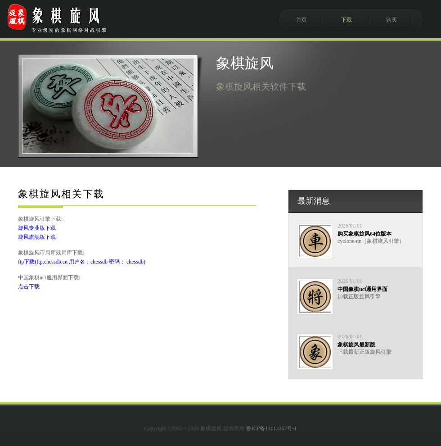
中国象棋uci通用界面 (362, 289)
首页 (301, 20)
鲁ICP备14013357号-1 (271, 428)
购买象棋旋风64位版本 (365, 234)
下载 (346, 20)
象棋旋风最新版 (356, 344)
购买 (391, 20)
